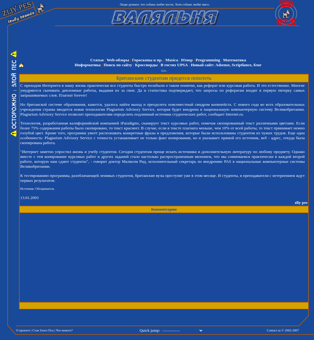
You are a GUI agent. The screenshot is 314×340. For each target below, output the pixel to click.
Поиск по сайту (118, 65)
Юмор (187, 60)
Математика (234, 60)
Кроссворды (146, 65)
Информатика (88, 65)
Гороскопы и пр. (147, 60)
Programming (208, 60)
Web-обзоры (118, 60)
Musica (171, 60)
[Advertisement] (168, 40)
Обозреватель (45, 188)
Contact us (274, 330)
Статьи (97, 60)
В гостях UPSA (174, 65)
